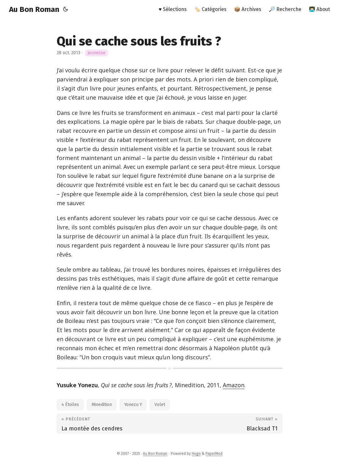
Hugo (196, 453)
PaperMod (214, 453)
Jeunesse (96, 52)
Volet (159, 404)
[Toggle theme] (65, 9)
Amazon (233, 385)
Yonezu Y (133, 404)
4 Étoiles (70, 404)
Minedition (101, 404)
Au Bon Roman (34, 9)
